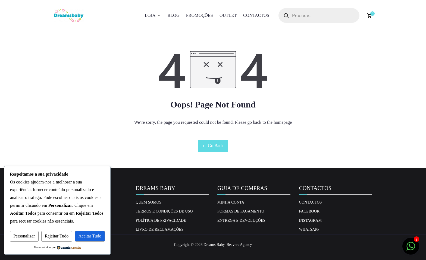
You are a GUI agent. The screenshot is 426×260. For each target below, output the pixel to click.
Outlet (228, 15)
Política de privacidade (161, 220)
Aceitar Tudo (90, 236)
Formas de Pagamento (240, 211)
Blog (173, 15)
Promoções (199, 15)
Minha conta (230, 202)
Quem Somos (149, 202)
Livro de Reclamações (160, 229)
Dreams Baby (213, 245)
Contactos (256, 15)
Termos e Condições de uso (164, 211)
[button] (158, 16)
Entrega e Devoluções (241, 220)
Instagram (310, 220)
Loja (153, 16)
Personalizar (24, 236)
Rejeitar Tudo (57, 236)
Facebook (309, 211)
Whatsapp (309, 229)
